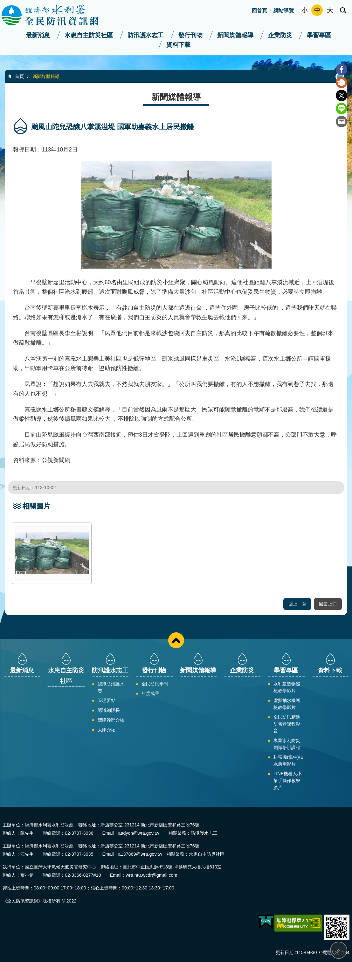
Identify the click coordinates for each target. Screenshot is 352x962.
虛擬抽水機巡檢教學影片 (286, 704)
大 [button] (330, 10)
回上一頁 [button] (297, 604)
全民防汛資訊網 (55, 15)
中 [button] (317, 10)
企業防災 (280, 35)
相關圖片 (36, 506)
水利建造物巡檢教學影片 (286, 687)
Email (341, 121)
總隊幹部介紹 (111, 719)
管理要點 (106, 700)
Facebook (341, 69)
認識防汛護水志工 (111, 687)
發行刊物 (190, 35)
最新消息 (38, 35)
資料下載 (178, 44)
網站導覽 (283, 10)
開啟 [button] (343, 10)
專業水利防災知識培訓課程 (286, 744)
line (341, 108)
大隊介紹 (106, 729)
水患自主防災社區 (89, 35)
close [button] (176, 640)
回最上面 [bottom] (338, 950)
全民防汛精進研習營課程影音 (286, 723)
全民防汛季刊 (154, 683)
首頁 (19, 76)
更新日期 (284, 952)
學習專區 (319, 35)
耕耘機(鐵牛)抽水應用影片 (288, 761)
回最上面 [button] (328, 604)
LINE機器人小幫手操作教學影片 (287, 780)
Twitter (341, 95)
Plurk (341, 82)
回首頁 (259, 10)
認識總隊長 (109, 710)
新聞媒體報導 (235, 35)
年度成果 (150, 693)
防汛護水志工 (146, 35)
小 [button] (304, 10)
